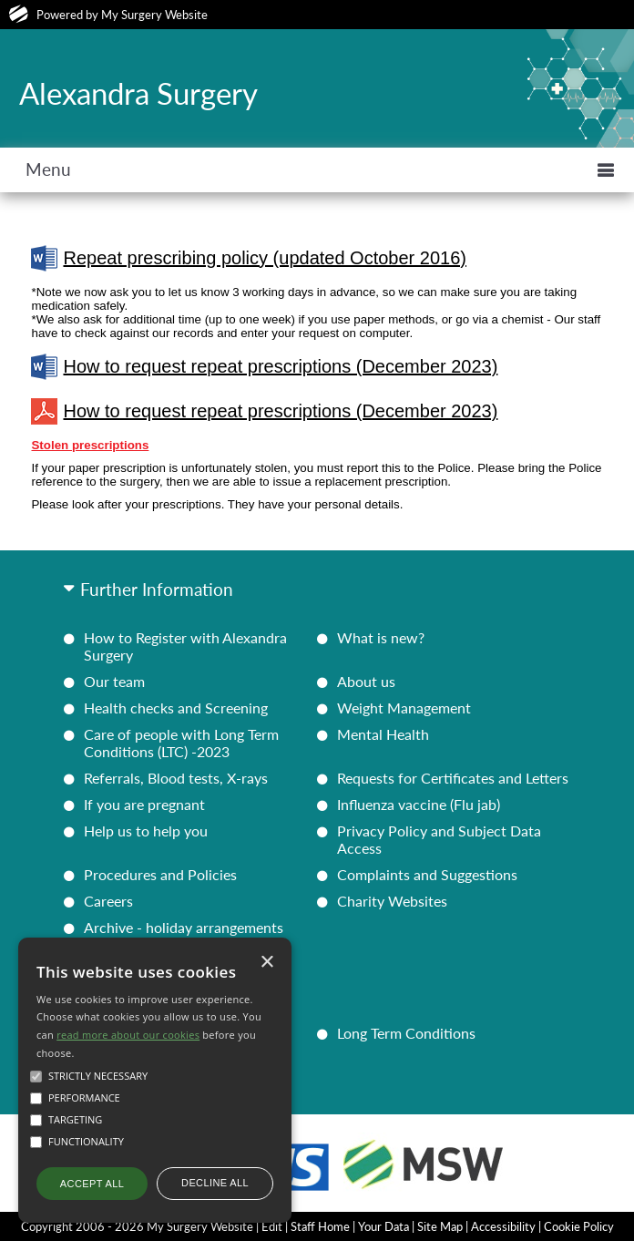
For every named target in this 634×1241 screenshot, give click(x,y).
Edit (271, 1226)
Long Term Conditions (406, 1032)
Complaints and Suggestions (427, 874)
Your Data (383, 1226)
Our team (114, 681)
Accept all (92, 1183)
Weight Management (404, 707)
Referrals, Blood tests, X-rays (176, 777)
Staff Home (320, 1226)
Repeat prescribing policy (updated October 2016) (248, 258)
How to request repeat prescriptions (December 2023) (264, 367)
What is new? (380, 637)
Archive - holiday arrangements (183, 927)
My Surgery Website (154, 14)
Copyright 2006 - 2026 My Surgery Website (137, 1226)
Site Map (440, 1226)
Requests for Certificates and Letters (452, 777)
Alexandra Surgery (138, 93)
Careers (108, 900)
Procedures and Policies (160, 874)
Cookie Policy (579, 1226)
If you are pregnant (144, 804)
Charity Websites (392, 900)
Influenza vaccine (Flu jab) (418, 804)
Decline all (215, 1182)
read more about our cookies (127, 1034)
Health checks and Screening (176, 707)
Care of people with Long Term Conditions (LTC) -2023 (181, 742)
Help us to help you (146, 830)
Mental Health (383, 734)
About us (366, 681)
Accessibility (503, 1226)
